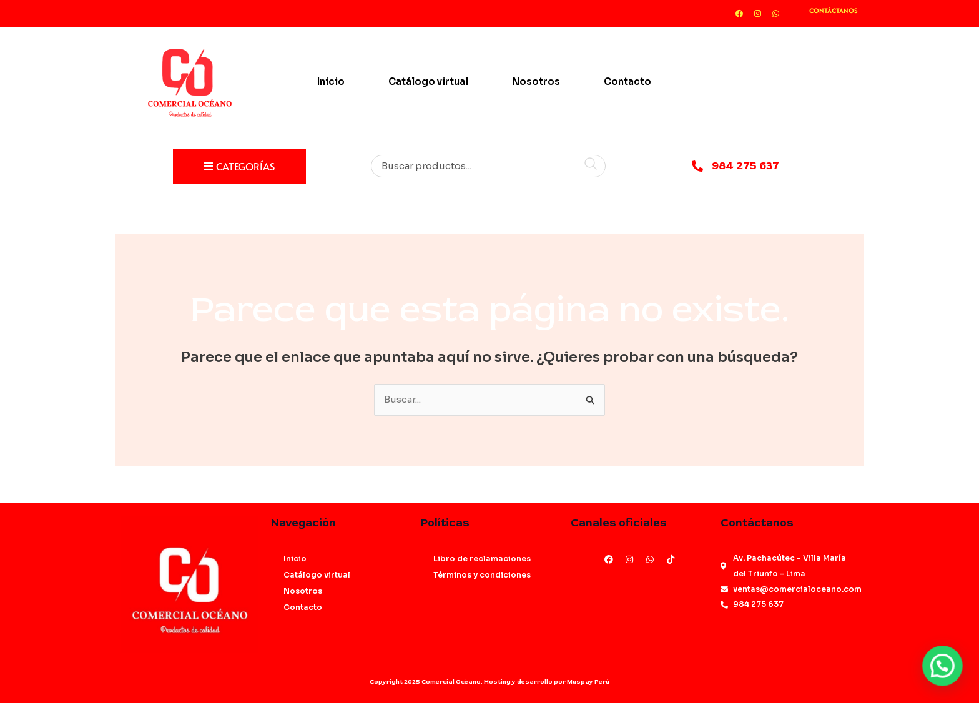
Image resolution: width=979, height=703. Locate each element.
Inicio (331, 81)
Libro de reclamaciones (482, 558)
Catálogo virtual (428, 81)
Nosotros (536, 81)
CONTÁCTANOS (833, 11)
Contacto (627, 81)
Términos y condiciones (482, 574)
